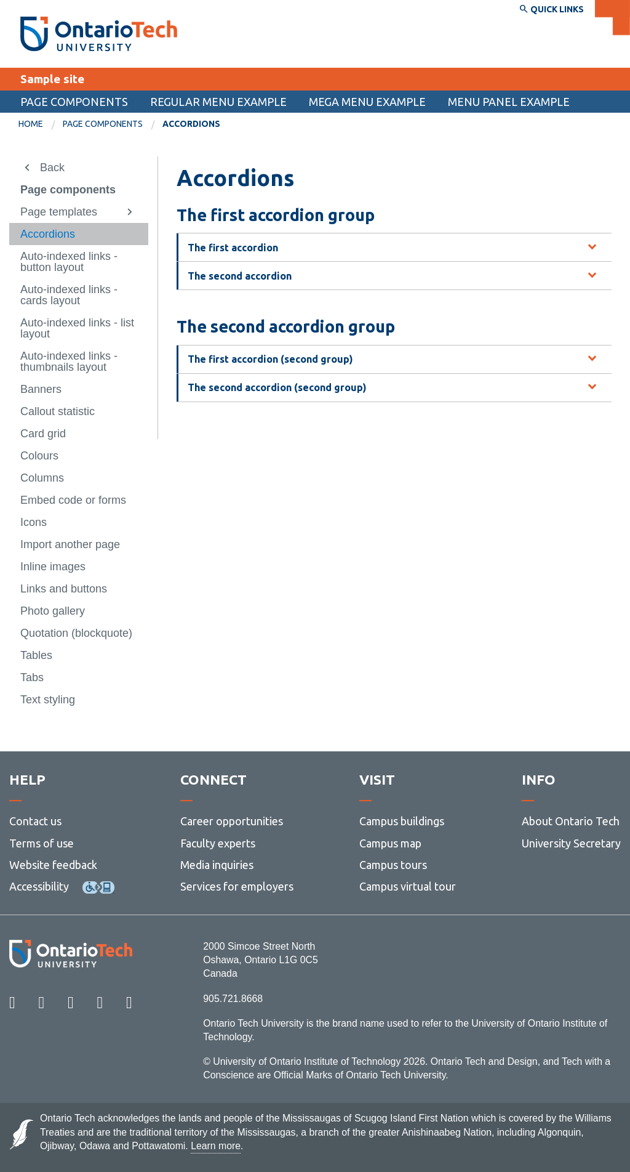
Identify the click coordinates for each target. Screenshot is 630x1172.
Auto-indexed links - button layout (69, 261)
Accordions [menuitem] (191, 124)
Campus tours (393, 865)
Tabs (32, 677)
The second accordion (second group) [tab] (277, 387)
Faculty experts (217, 843)
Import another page (70, 544)
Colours (39, 456)
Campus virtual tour (407, 886)
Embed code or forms (73, 500)
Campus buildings (401, 821)
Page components (74, 101)
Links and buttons (63, 589)
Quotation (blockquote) (76, 633)
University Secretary (571, 843)
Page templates (58, 212)
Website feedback (53, 865)
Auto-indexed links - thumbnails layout (69, 361)
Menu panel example (509, 101)
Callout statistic (57, 411)
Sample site (52, 79)
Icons (33, 522)
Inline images (53, 566)
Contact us (35, 821)
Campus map (390, 843)
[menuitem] (40, 124)
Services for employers (236, 886)
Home (30, 124)
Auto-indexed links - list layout (77, 328)
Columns (42, 478)
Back (52, 167)
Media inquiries (216, 865)
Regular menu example (218, 101)
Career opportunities (231, 821)
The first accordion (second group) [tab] (270, 359)
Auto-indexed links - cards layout (69, 295)
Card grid (43, 433)
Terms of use (41, 843)
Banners (41, 389)
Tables (36, 655)
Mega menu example (367, 101)
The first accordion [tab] (233, 247)
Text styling (47, 699)
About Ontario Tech (571, 821)
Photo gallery (52, 611)
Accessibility (39, 886)
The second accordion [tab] (240, 275)
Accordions (47, 234)
